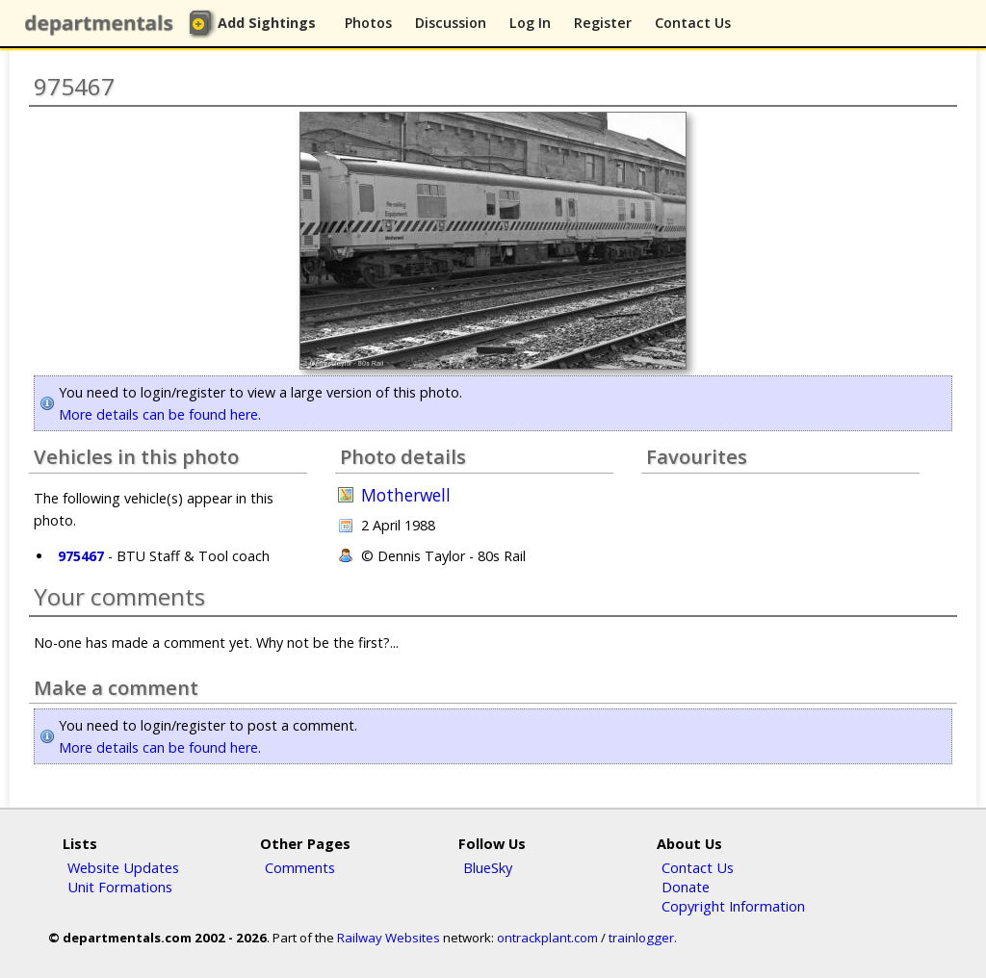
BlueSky (487, 867)
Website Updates (123, 867)
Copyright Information (733, 905)
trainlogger (641, 937)
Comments (300, 867)
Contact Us (693, 22)
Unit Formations (119, 886)
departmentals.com (103, 24)
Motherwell (406, 495)
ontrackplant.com (547, 937)
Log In (530, 22)
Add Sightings (267, 22)
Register (603, 22)
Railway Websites (388, 937)
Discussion (450, 22)
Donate (686, 886)
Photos (368, 22)
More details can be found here (158, 414)
